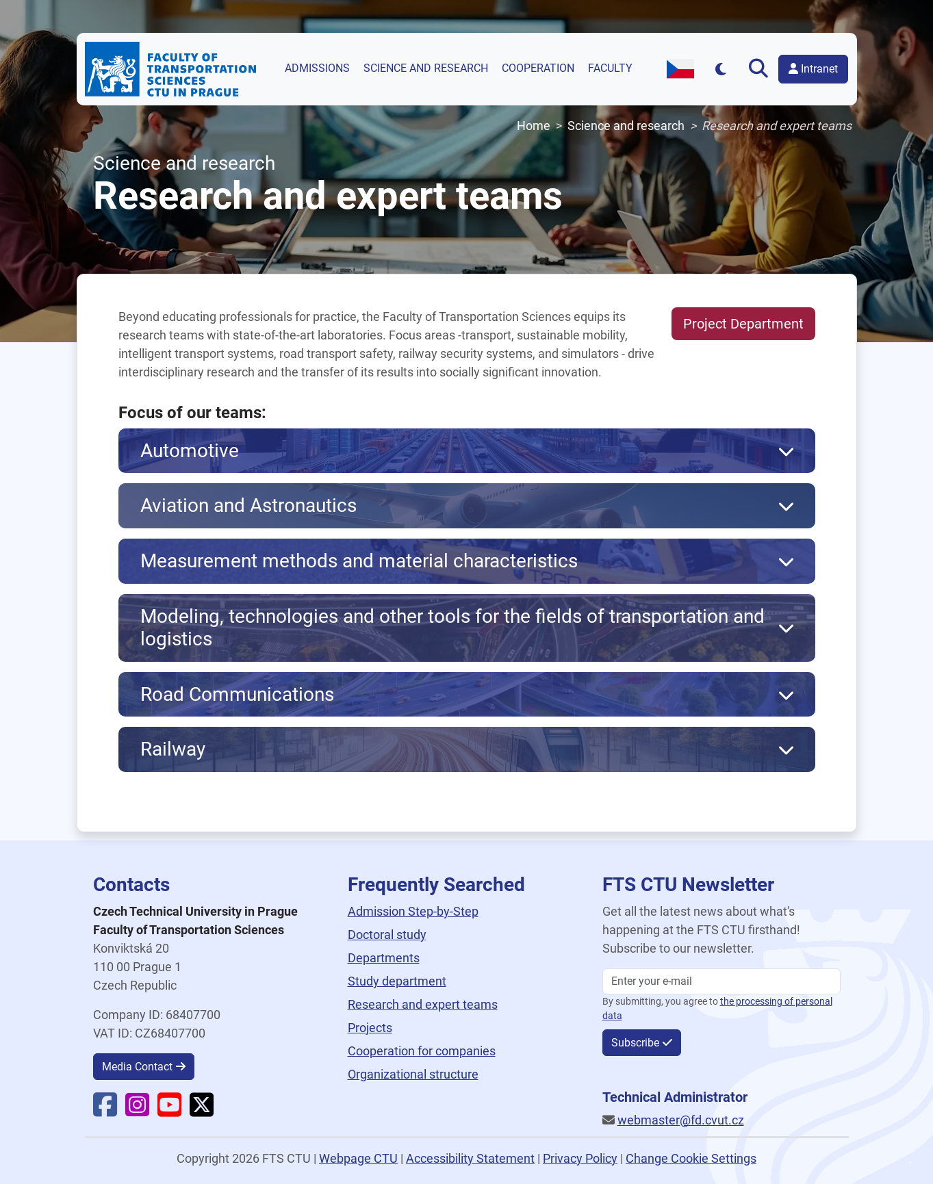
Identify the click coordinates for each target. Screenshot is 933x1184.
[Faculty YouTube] (169, 1110)
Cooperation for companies (422, 1051)
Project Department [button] (743, 324)
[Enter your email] (721, 981)
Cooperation (538, 68)
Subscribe (635, 1042)
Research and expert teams (423, 1004)
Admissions (317, 68)
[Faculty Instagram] (137, 1110)
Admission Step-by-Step (413, 911)
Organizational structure (413, 1074)
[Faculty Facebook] (105, 1110)
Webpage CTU (358, 1158)
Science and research (425, 68)
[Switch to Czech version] (680, 69)
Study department (397, 981)
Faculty (610, 68)
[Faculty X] (202, 1110)
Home (533, 125)
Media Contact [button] (137, 1066)
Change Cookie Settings (691, 1158)
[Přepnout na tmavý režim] (720, 69)
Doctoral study (387, 934)
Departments (384, 958)
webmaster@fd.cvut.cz (680, 1120)
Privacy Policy (580, 1158)
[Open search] (758, 69)
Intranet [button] (813, 68)
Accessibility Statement (470, 1158)
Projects (370, 1027)
